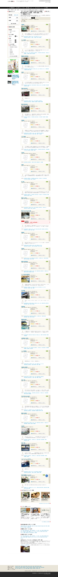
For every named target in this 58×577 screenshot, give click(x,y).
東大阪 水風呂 (45, 178)
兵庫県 (24, 566)
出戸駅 (42, 410)
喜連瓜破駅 (29, 393)
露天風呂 (45, 530)
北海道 (33, 566)
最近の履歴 (47, 1)
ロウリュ (22, 532)
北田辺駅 (28, 456)
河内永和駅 (33, 53)
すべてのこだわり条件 (13, 56)
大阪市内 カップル (26, 409)
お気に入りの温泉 (42, 1)
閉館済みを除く (36, 19)
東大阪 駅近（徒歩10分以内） (41, 52)
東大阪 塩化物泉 (26, 334)
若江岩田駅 (28, 348)
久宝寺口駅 (28, 208)
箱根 (19, 567)
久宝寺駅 (35, 472)
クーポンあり (31, 19)
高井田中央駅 (44, 334)
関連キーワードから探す (11, 569)
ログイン (46, 2)
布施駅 (48, 194)
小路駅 (31, 195)
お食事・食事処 (28, 531)
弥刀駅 (38, 37)
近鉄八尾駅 (25, 208)
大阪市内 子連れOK (26, 245)
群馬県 (26, 566)
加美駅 (27, 393)
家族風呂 (11, 52)
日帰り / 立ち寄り (13, 31)
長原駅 (40, 472)
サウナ (22, 530)
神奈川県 (16, 566)
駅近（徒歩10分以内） (26, 530)
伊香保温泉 (30, 567)
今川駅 (28, 440)
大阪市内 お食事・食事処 (40, 487)
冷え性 (46, 531)
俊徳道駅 (40, 37)
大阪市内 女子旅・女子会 (39, 409)
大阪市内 (31, 568)
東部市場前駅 (30, 271)
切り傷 (30, 532)
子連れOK (24, 531)
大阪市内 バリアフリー (39, 245)
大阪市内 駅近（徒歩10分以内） (28, 377)
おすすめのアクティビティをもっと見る (44, 503)
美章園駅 (34, 423)
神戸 (39, 568)
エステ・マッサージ (37, 531)
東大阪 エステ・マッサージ (38, 36)
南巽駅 (25, 271)
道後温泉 (34, 567)
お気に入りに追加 (42, 46)
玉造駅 (27, 488)
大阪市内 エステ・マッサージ (40, 363)
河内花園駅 (47, 347)
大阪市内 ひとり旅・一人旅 (32, 245)
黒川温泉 (37, 567)
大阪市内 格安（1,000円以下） (45, 303)
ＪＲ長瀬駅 (35, 37)
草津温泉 (16, 567)
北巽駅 (27, 271)
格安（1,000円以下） (33, 530)
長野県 (36, 566)
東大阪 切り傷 (30, 334)
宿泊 (47, 530)
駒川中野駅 (25, 440)
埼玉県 (19, 566)
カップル (32, 531)
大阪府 (31, 566)
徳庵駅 (48, 334)
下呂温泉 (27, 567)
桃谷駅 (33, 271)
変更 (17, 17)
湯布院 (40, 567)
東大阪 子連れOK (26, 36)
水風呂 (43, 530)
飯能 (26, 568)
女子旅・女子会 (42, 531)
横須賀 (20, 568)
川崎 (17, 568)
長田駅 (42, 334)
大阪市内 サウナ (42, 392)
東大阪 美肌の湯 (26, 68)
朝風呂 (25, 532)
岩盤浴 (36, 532)
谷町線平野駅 (46, 392)
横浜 (16, 568)
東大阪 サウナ (47, 52)
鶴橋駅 (35, 364)
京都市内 (34, 568)
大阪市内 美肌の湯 (26, 303)
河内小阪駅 (39, 101)
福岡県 (40, 566)
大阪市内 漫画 (45, 487)
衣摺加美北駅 (47, 68)
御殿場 (28, 568)
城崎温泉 (24, 567)
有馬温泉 (21, 567)
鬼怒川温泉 (42, 567)
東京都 (29, 566)
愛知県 (38, 566)
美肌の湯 (27, 532)
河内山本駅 (34, 208)
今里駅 (37, 364)
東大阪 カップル (38, 334)
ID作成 (49, 2)
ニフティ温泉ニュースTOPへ (46, 521)
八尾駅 (32, 472)
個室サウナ (32, 532)
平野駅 (25, 393)
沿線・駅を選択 (13, 23)
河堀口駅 (32, 423)
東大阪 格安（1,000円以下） (27, 37)
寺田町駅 (29, 423)
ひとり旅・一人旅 (38, 530)
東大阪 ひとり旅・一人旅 (32, 36)
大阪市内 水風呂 (38, 439)
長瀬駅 (32, 37)
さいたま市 (23, 568)
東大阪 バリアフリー (42, 68)
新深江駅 (28, 195)
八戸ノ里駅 (25, 117)
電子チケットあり (24, 19)
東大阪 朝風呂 (47, 149)
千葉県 (22, 566)
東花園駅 (25, 348)
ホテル (22, 531)
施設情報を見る (34, 46)
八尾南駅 (38, 472)
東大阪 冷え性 (34, 334)
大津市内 (37, 568)
